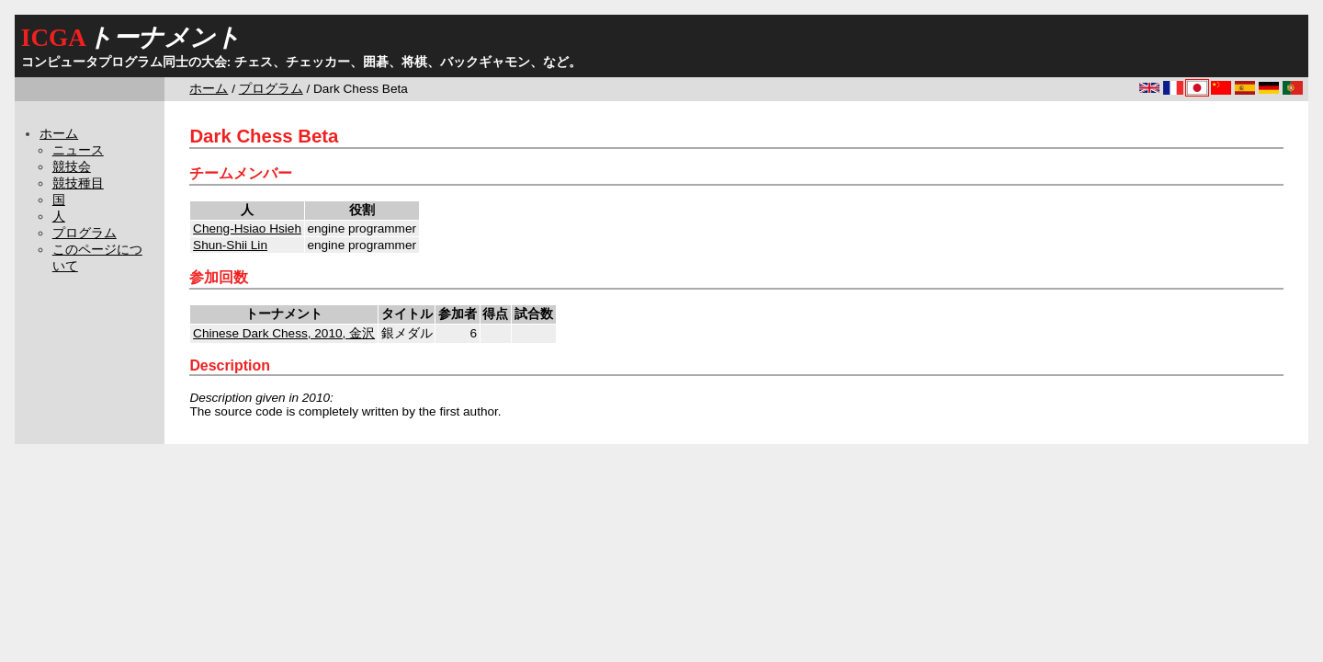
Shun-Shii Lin (230, 245)
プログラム (271, 89)
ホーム (208, 89)
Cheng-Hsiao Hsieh (247, 228)
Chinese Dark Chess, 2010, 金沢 (284, 333)
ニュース (78, 150)
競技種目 (78, 183)
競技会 (71, 167)
